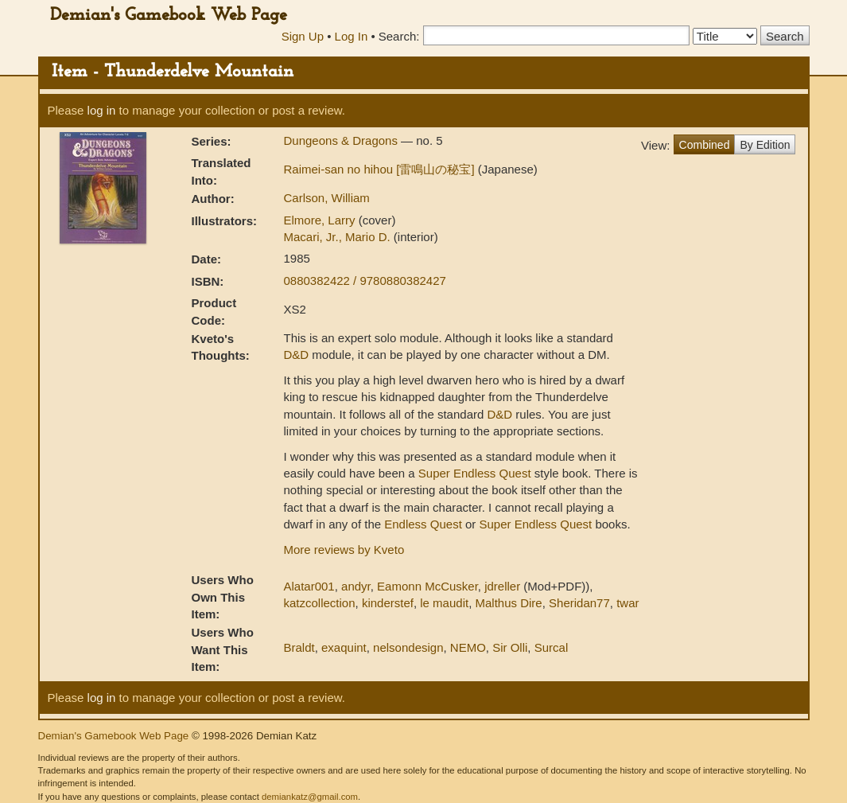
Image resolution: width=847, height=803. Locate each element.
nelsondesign (408, 647)
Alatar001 (309, 586)
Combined (704, 144)
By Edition (765, 144)
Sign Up (303, 36)
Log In (351, 36)
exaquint (344, 647)
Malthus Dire (509, 603)
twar (627, 603)
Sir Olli (509, 647)
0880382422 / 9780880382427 (365, 280)
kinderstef (388, 603)
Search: (399, 36)
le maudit (444, 603)
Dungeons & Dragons (343, 140)
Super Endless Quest (474, 473)
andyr (356, 586)
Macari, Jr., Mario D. (339, 237)
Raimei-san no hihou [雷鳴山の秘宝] (381, 169)
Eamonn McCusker (427, 586)
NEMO (468, 647)
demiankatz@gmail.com (310, 796)
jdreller (502, 586)
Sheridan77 (579, 603)
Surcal (551, 647)
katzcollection (320, 603)
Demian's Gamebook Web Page (168, 15)
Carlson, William (327, 198)
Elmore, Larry (321, 220)
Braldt (299, 647)
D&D (296, 354)
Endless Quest (423, 524)
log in (101, 110)
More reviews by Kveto (344, 549)
